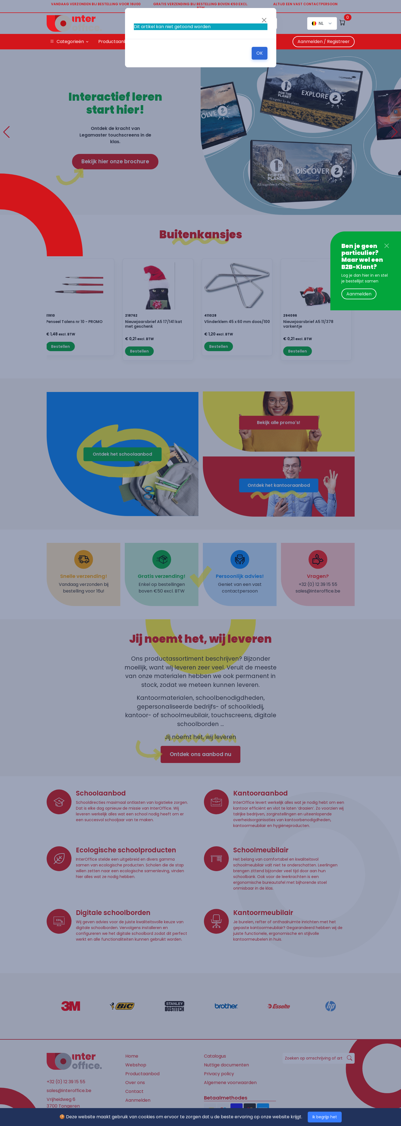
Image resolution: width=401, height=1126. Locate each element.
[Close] (386, 245)
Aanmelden (358, 294)
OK (259, 53)
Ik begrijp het (324, 1117)
